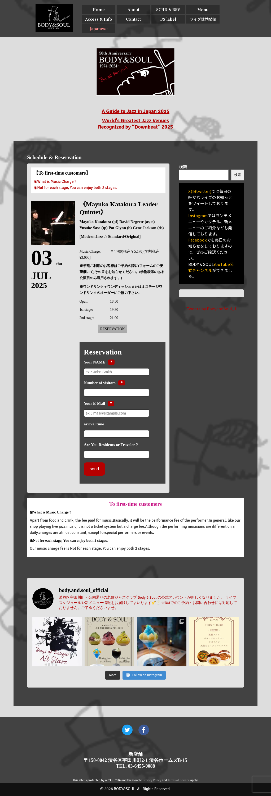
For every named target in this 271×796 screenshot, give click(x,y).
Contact (133, 19)
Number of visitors (100, 383)
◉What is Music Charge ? (55, 181)
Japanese (99, 28)
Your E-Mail (94, 403)
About (133, 9)
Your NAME (94, 362)
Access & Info (98, 19)
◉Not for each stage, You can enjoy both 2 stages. (75, 187)
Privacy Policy (152, 780)
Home (99, 9)
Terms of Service (179, 780)
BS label (168, 19)
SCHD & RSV (168, 9)
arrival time (94, 424)
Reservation (112, 329)
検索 (183, 166)
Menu (202, 9)
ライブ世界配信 (203, 19)
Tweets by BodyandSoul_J (211, 308)
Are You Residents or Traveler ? (111, 445)
